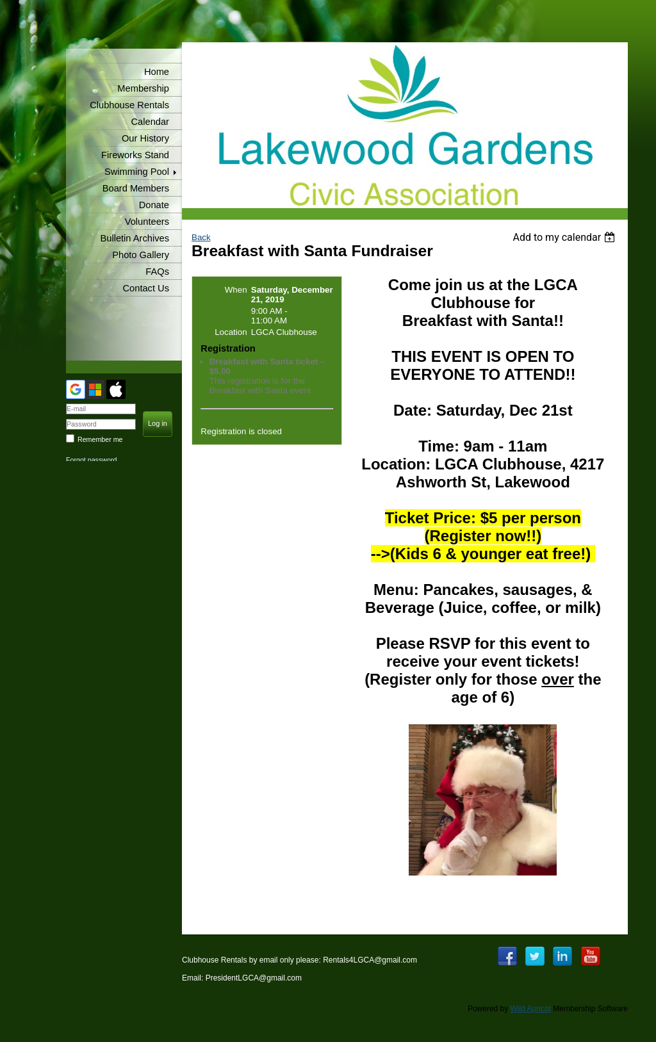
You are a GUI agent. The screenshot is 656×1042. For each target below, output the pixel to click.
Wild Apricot (531, 1008)
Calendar (150, 122)
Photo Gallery (140, 255)
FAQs (157, 271)
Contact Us (146, 288)
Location (231, 332)
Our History (145, 138)
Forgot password (91, 460)
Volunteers (147, 221)
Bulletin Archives (134, 238)
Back (201, 237)
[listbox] (565, 237)
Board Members (135, 188)
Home (156, 72)
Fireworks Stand (135, 155)
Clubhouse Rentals (129, 105)
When (236, 290)
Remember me (100, 439)
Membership (143, 88)
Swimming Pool (136, 172)
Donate (154, 205)
